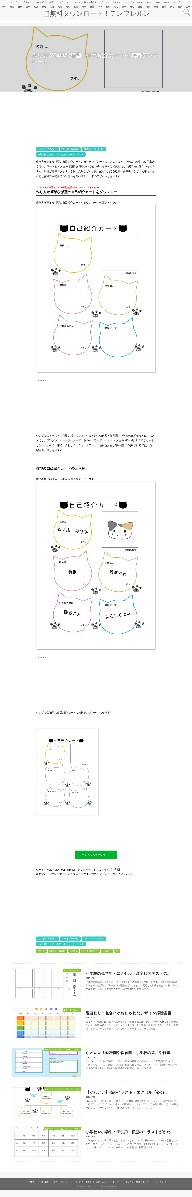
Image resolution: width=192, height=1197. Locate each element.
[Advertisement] (18, 194)
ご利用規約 (44, 1182)
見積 (20, 6)
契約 (108, 6)
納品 (12, 6)
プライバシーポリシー (64, 1182)
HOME (31, 1182)
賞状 (180, 6)
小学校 (73, 950)
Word (149, 2)
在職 (76, 6)
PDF (158, 2)
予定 (172, 6)
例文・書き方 (90, 2)
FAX (100, 6)
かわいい (117, 2)
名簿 (52, 6)
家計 (156, 6)
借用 (132, 6)
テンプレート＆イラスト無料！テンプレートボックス (138, 1182)
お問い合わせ (102, 1182)
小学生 (41, 950)
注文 (36, 6)
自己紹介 (107, 950)
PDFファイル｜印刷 (93, 149)
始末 (84, 6)
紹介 (148, 6)
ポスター (105, 2)
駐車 (188, 6)
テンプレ (14, 2)
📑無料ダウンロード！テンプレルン (96, 13)
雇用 (68, 6)
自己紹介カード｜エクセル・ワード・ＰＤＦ (61, 154)
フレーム (76, 2)
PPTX (166, 2)
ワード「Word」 (70, 149)
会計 (92, 6)
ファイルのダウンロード (96, 854)
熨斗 (164, 6)
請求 (28, 6)
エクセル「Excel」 (47, 149)
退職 (60, 6)
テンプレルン (92, 1186)
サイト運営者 (85, 1182)
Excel (140, 2)
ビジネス (27, 2)
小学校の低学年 (90, 950)
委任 (140, 6)
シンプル (129, 2)
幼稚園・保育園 (57, 950)
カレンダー (40, 2)
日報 (44, 6)
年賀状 (52, 2)
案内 (116, 6)
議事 (124, 6)
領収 (4, 6)
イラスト (63, 2)
